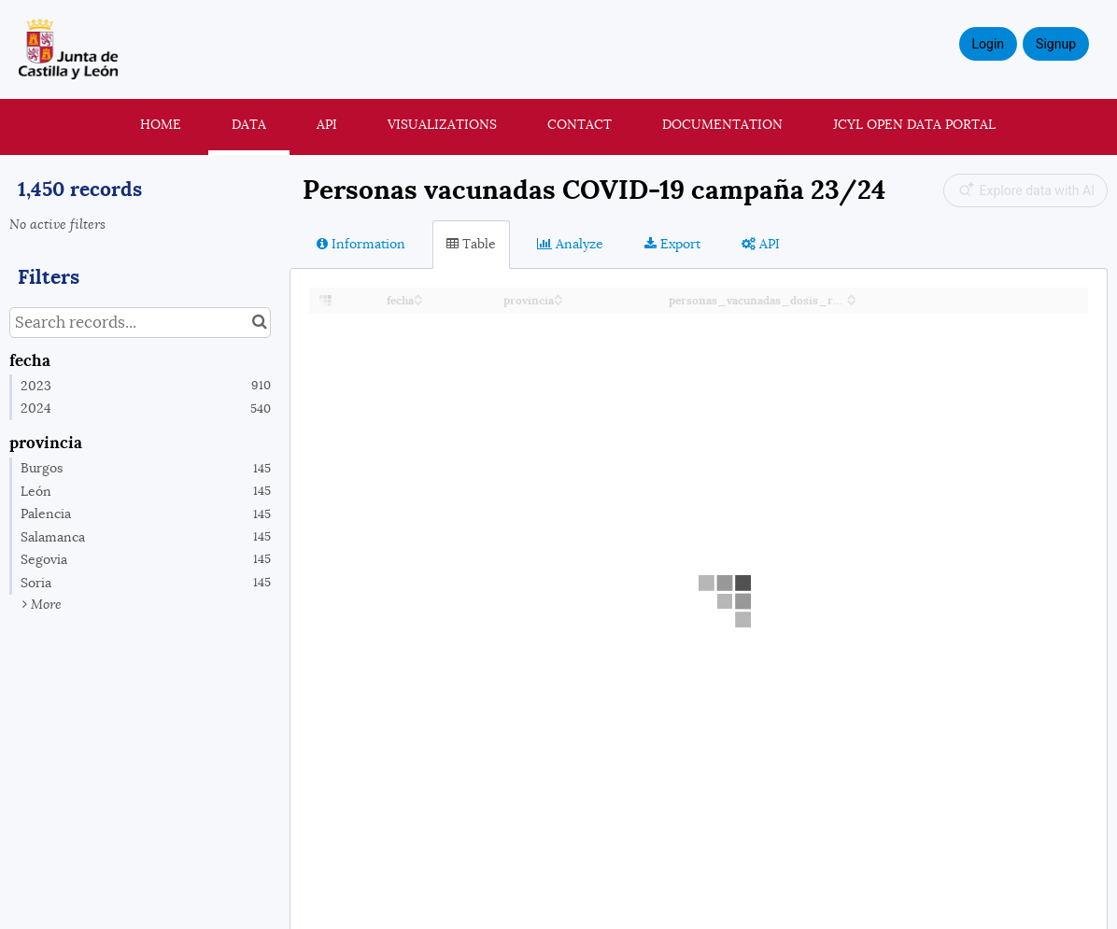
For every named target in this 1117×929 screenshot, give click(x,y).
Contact (579, 124)
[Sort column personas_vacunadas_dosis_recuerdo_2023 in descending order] (851, 301)
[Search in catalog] (259, 322)
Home (160, 124)
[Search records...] (140, 322)
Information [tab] (361, 243)
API (327, 124)
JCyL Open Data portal (914, 124)
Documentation (722, 124)
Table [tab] (471, 243)
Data (249, 124)
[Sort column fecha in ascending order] (418, 295)
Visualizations (442, 124)
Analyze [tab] (570, 243)
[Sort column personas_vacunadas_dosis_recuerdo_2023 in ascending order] (851, 295)
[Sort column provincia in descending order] (558, 301)
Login (988, 43)
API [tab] (761, 243)
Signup (1056, 43)
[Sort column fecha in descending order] (418, 301)
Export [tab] (672, 243)
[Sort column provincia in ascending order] (558, 295)
